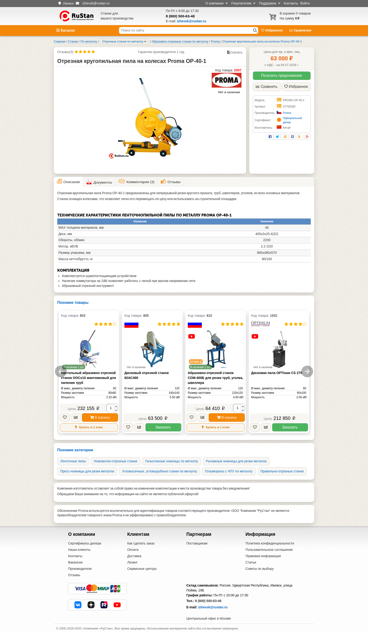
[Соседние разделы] (145, 41)
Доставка (134, 556)
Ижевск (68, 3)
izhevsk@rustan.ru (213, 607)
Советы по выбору (259, 569)
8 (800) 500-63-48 (180, 16)
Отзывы (74, 575)
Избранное (272, 30)
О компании (216, 3)
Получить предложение (281, 75)
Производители (80, 569)
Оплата (132, 550)
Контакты (291, 3)
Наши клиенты (79, 550)
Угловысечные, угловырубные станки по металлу (159, 471)
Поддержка (269, 3)
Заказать (163, 427)
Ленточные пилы (73, 461)
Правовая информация (263, 556)
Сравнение (300, 30)
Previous (61, 371)
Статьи (250, 562)
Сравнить (266, 87)
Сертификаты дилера (84, 543)
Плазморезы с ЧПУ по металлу (229, 471)
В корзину (100, 417)
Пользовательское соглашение (269, 550)
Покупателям (243, 3)
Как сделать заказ (140, 543)
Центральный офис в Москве (208, 618)
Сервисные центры (142, 569)
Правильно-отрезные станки (282, 471)
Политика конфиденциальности (269, 543)
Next (307, 371)
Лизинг (132, 562)
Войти (305, 3)
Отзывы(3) (65, 52)
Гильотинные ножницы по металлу (171, 461)
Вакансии (75, 562)
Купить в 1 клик (89, 427)
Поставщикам (196, 543)
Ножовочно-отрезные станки (115, 461)
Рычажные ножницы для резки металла (236, 461)
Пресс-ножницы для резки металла (87, 471)
